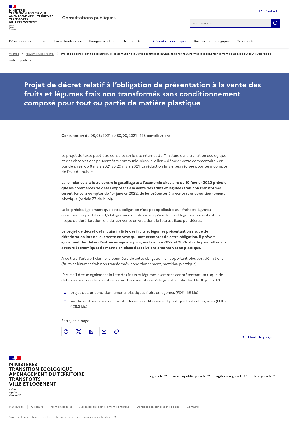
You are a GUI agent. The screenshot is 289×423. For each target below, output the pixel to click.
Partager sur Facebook (65, 331)
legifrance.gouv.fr (229, 376)
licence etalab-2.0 (100, 417)
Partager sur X (78, 331)
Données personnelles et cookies (158, 407)
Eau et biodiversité (68, 41)
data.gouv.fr (262, 376)
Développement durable (27, 41)
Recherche (275, 23)
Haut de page (259, 337)
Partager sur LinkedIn (91, 331)
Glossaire (37, 407)
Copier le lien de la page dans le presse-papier (116, 331)
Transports (245, 41)
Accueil (14, 54)
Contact (270, 11)
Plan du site (16, 407)
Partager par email (103, 331)
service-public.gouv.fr (188, 376)
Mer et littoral (134, 41)
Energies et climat (103, 41)
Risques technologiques (212, 41)
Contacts (193, 407)
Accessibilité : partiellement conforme (104, 407)
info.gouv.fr (153, 376)
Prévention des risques (170, 41)
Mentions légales (61, 407)
